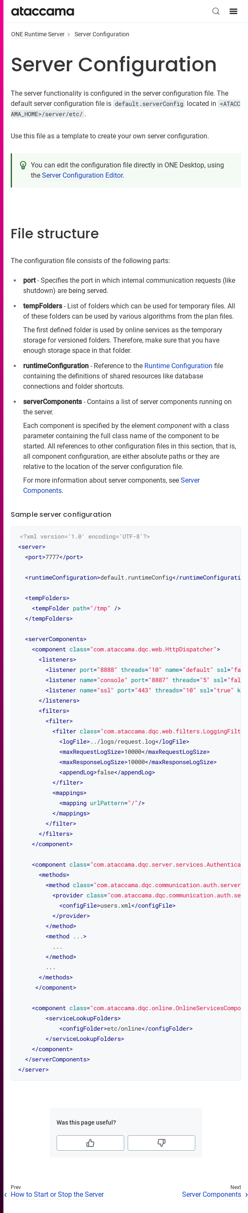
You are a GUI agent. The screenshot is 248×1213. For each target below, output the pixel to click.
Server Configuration (102, 34)
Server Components (211, 1194)
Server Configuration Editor (82, 175)
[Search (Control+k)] (216, 11)
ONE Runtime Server (38, 34)
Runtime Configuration (178, 366)
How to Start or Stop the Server (57, 1194)
